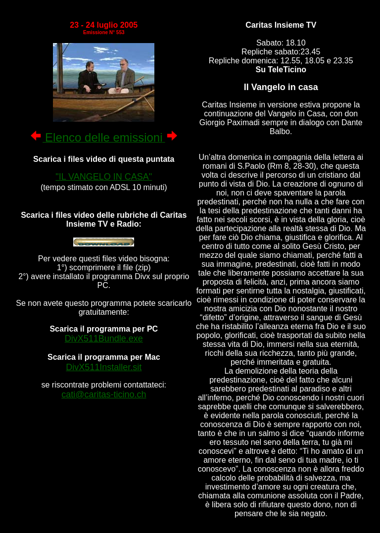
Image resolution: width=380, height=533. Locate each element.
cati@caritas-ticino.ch (103, 394)
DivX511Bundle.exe (104, 338)
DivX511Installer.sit (104, 367)
